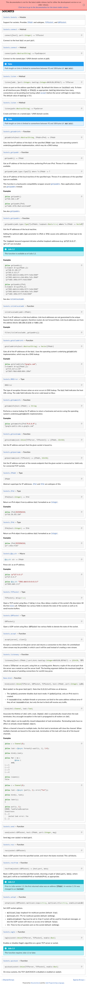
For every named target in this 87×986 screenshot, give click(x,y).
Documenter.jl (35, 983)
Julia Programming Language (54, 983)
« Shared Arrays (8, 980)
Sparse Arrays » (79, 980)
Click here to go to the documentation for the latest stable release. (43, 7)
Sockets (8, 11)
